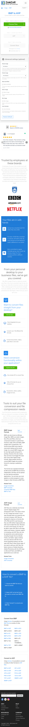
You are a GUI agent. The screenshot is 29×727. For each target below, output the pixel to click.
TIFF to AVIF (7, 678)
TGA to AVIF (18, 675)
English (24, 7)
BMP (10, 8)
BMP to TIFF (7, 645)
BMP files (6, 623)
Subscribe (20, 695)
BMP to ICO (7, 633)
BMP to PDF (18, 636)
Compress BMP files (9, 489)
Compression (4, 708)
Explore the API (10, 367)
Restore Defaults (7, 117)
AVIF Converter (20, 503)
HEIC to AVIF (7, 670)
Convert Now (14, 45)
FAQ (17, 706)
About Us (18, 714)
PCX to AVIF (18, 673)
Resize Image (5, 63)
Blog (2, 718)
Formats (3, 706)
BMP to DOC (18, 628)
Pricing (3, 709)
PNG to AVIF (7, 675)
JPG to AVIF (7, 673)
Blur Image (4, 98)
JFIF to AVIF (18, 670)
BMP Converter (20, 431)
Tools (2, 716)
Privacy (18, 720)
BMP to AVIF (7, 628)
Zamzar (9, 621)
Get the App (9, 314)
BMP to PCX (7, 636)
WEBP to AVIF (8, 680)
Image (5, 8)
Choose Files (13, 24)
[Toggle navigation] (25, 3)
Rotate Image (5, 73)
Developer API (5, 714)
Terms (18, 48)
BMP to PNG (7, 638)
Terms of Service (20, 718)
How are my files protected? (15, 27)
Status (17, 708)
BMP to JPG (18, 633)
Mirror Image (5, 89)
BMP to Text (7, 491)
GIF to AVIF (18, 668)
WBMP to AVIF (19, 678)
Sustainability (19, 716)
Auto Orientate (5, 106)
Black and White (5, 81)
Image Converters (9, 486)
